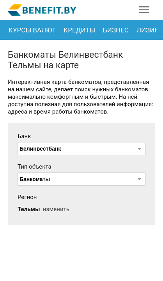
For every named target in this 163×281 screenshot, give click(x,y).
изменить (56, 209)
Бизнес (116, 30)
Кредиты (79, 30)
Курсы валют (32, 30)
